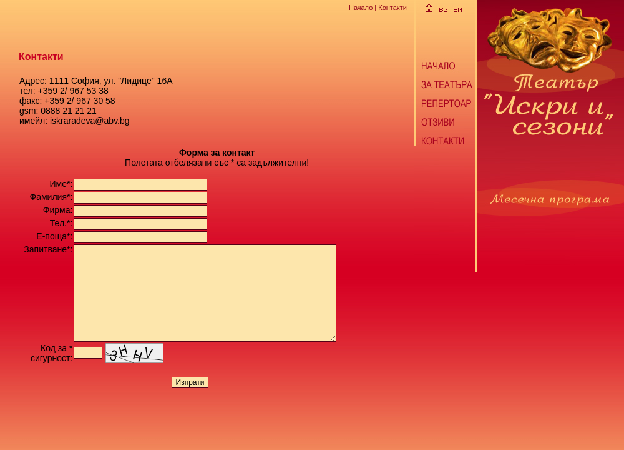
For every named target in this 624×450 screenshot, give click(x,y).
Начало (361, 7)
